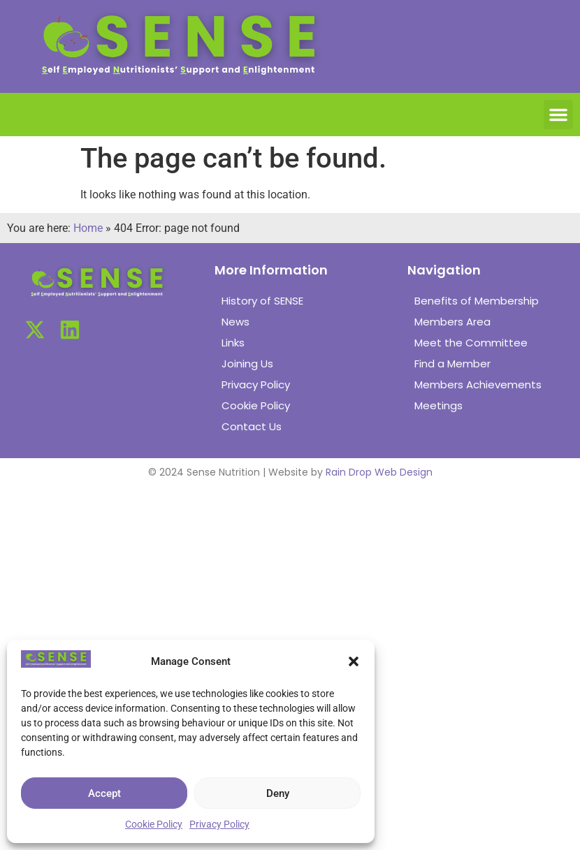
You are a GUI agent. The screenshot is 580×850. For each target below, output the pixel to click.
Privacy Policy (219, 824)
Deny (277, 793)
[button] (354, 661)
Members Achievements (478, 384)
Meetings (438, 405)
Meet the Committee (471, 342)
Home (88, 228)
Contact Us (252, 426)
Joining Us (247, 363)
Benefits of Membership (476, 300)
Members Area (452, 321)
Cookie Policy (153, 824)
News (235, 321)
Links (233, 342)
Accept (104, 793)
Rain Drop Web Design (379, 472)
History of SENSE (262, 300)
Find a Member (452, 363)
